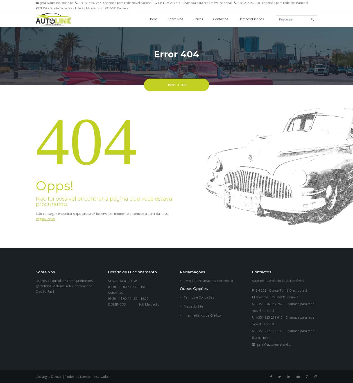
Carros (198, 19)
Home (153, 19)
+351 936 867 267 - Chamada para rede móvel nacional (113, 3)
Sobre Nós (175, 19)
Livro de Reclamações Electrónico (206, 281)
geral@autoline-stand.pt (54, 3)
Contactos (220, 19)
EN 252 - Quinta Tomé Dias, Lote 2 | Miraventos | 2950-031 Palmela (82, 8)
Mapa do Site (191, 306)
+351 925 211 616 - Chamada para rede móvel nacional (193, 3)
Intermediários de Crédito (200, 315)
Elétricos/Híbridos (251, 19)
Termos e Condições (197, 297)
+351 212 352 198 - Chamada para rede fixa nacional (271, 3)
